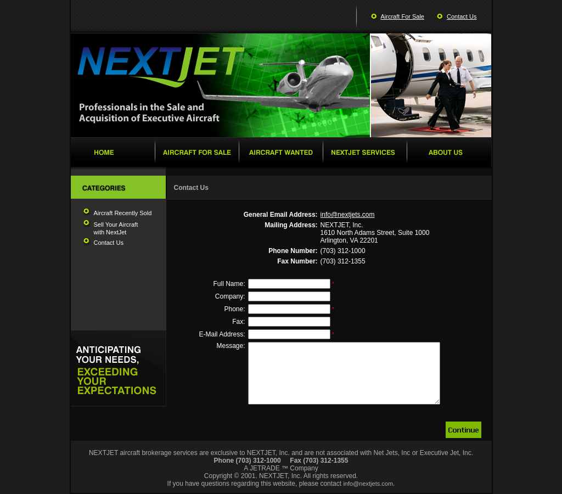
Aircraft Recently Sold (123, 213)
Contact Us (461, 16)
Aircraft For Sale (402, 16)
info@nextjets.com (348, 214)
